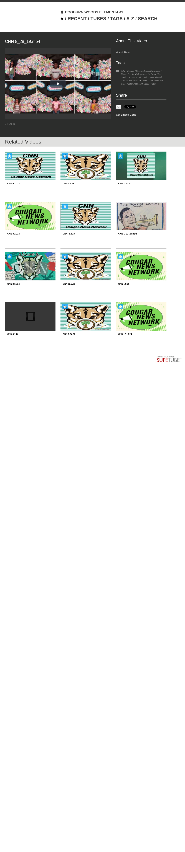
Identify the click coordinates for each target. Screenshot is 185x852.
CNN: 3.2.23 (69, 234)
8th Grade (142, 80)
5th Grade (153, 77)
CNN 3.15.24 (13, 284)
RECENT (77, 18)
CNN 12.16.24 (125, 334)
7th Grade (132, 80)
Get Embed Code (126, 114)
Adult (153, 84)
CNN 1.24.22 (69, 334)
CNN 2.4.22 (68, 183)
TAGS (116, 18)
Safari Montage (127, 71)
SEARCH (148, 18)
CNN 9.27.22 (13, 183)
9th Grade (153, 80)
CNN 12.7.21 (69, 284)
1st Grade (152, 74)
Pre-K (130, 74)
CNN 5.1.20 (13, 334)
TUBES (98, 18)
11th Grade (133, 84)
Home (123, 74)
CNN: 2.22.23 (124, 183)
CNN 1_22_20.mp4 (127, 234)
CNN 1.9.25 (124, 284)
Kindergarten (140, 74)
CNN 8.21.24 (13, 234)
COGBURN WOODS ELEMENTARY (91, 12)
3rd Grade (132, 77)
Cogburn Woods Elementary (148, 71)
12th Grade (144, 84)
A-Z (130, 18)
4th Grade (143, 77)
